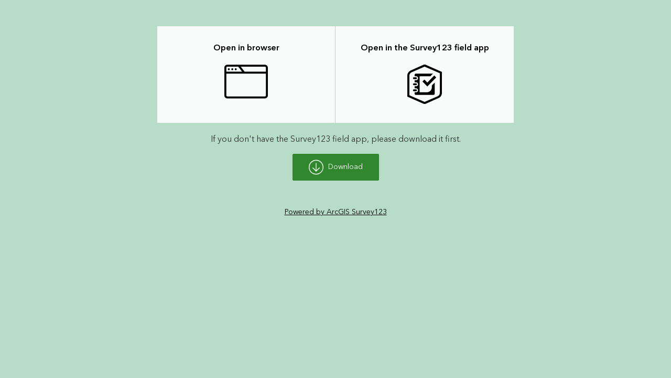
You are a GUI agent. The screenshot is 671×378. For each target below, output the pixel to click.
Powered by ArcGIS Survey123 (336, 212)
